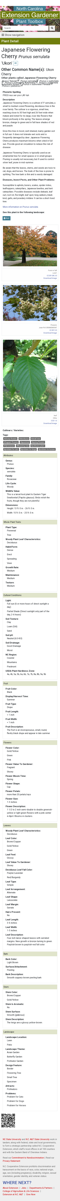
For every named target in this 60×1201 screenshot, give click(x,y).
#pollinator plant (37, 446)
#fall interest (9, 446)
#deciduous (24, 439)
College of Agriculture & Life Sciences (21, 1191)
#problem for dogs (28, 449)
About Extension (10, 1188)
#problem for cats (11, 449)
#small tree (35, 439)
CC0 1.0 (54, 421)
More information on (20, 207)
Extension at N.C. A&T (13, 1194)
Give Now (30, 1194)
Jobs (23, 1188)
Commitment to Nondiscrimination (28, 1157)
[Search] (25, 28)
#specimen (24, 442)
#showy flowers (10, 439)
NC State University (12, 1139)
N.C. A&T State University (38, 1139)
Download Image (50, 278)
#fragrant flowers (11, 442)
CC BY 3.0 (53, 330)
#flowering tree (23, 446)
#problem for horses (47, 449)
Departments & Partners (40, 1188)
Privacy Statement (11, 1161)
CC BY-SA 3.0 (52, 276)
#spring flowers (38, 442)
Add (6, 218)
